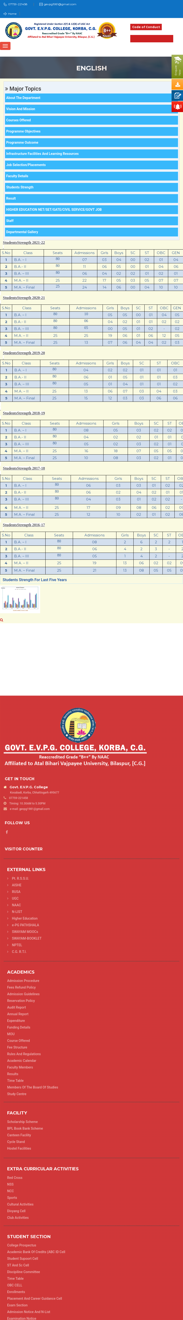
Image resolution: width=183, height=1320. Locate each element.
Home (10, 13)
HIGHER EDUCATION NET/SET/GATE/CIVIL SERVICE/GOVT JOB (54, 209)
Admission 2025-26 (151, 38)
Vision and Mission (20, 109)
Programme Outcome (22, 142)
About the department (23, 98)
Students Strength (19, 187)
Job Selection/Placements (26, 165)
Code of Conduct (146, 27)
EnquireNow (177, 70)
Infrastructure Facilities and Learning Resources (42, 154)
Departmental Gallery (22, 232)
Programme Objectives (23, 131)
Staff (10, 221)
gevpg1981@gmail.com (60, 4)
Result (11, 198)
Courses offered (18, 120)
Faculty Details (17, 176)
